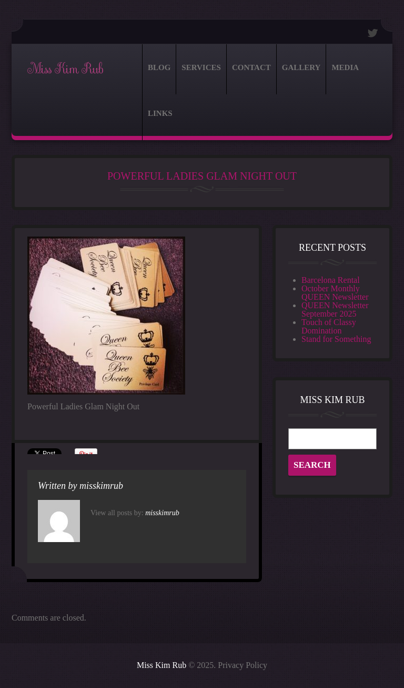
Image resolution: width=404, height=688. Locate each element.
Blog (159, 67)
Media (345, 67)
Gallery (301, 67)
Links (160, 113)
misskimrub (101, 485)
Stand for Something (336, 339)
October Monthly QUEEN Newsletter (335, 292)
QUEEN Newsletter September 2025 (335, 309)
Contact (251, 67)
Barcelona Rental (330, 280)
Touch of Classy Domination (328, 326)
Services (201, 67)
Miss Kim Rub (65, 69)
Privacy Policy (242, 665)
